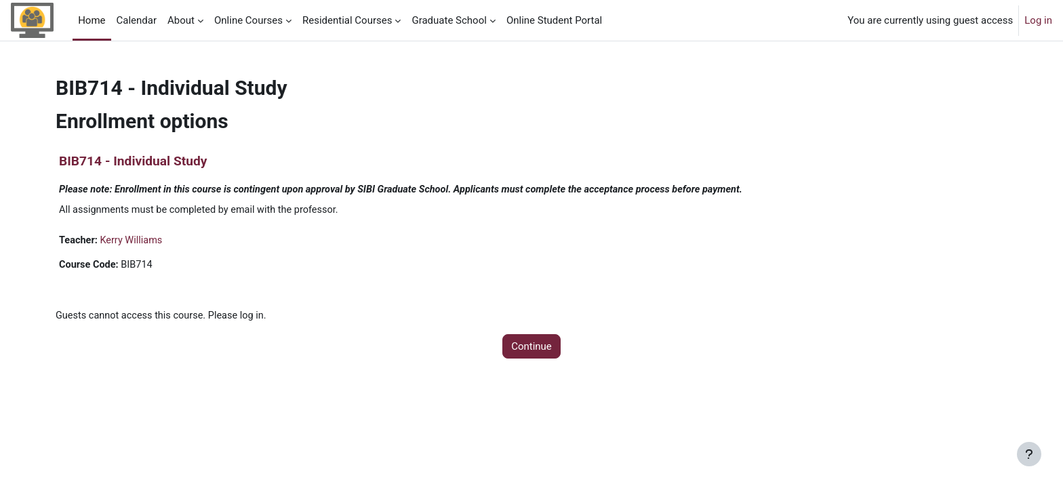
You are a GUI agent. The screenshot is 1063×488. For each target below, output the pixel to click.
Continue (531, 349)
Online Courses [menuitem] (248, 20)
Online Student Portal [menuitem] (554, 20)
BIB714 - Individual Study (133, 161)
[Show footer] (1029, 454)
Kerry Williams (134, 241)
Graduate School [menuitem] (449, 20)
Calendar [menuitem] (137, 20)
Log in (1038, 20)
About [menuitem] (181, 20)
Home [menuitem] (91, 20)
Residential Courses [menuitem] (347, 20)
